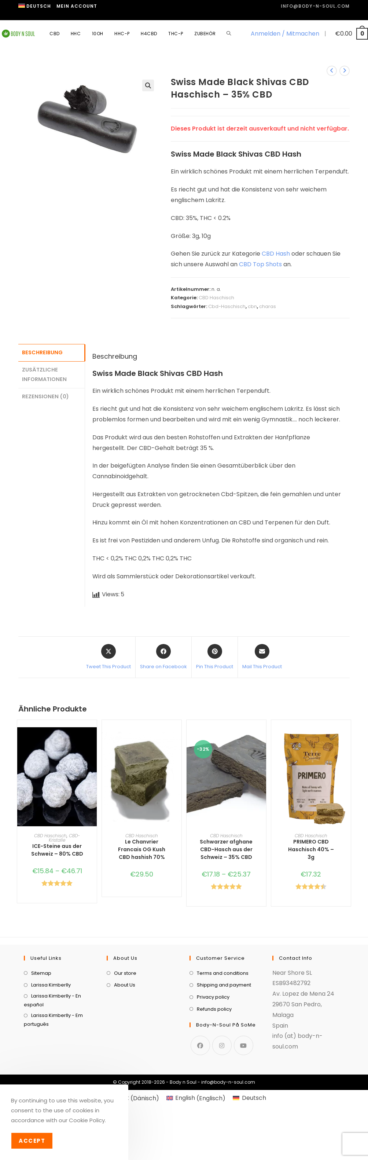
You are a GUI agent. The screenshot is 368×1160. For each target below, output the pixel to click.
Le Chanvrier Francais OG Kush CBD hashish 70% (141, 849)
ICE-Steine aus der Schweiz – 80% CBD (57, 849)
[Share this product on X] (108, 657)
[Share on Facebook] (163, 657)
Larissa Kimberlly (51, 1055)
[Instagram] (222, 1115)
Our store (125, 1043)
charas (267, 306)
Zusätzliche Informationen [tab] (44, 373)
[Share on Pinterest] (214, 657)
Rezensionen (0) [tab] (45, 394)
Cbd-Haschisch (227, 306)
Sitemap (41, 1043)
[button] (148, 85)
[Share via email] (262, 657)
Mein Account (76, 6)
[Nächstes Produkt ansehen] (344, 71)
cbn (252, 306)
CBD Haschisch (216, 297)
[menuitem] (34, 6)
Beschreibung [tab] (42, 352)
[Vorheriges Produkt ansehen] (332, 71)
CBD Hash (276, 253)
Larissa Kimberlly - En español (52, 1070)
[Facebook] (200, 1115)
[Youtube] (243, 1115)
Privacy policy (213, 1067)
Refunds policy (214, 1079)
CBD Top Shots (260, 264)
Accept (32, 1141)
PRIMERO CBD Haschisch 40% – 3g (311, 849)
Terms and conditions (223, 1043)
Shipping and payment (224, 1055)
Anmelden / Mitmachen (285, 33)
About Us (124, 1055)
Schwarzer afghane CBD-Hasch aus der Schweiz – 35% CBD (226, 849)
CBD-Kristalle (64, 838)
